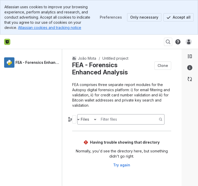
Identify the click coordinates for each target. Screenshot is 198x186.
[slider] (64, 117)
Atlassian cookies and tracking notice (49, 27)
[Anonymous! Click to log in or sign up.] (188, 42)
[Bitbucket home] (7, 42)
